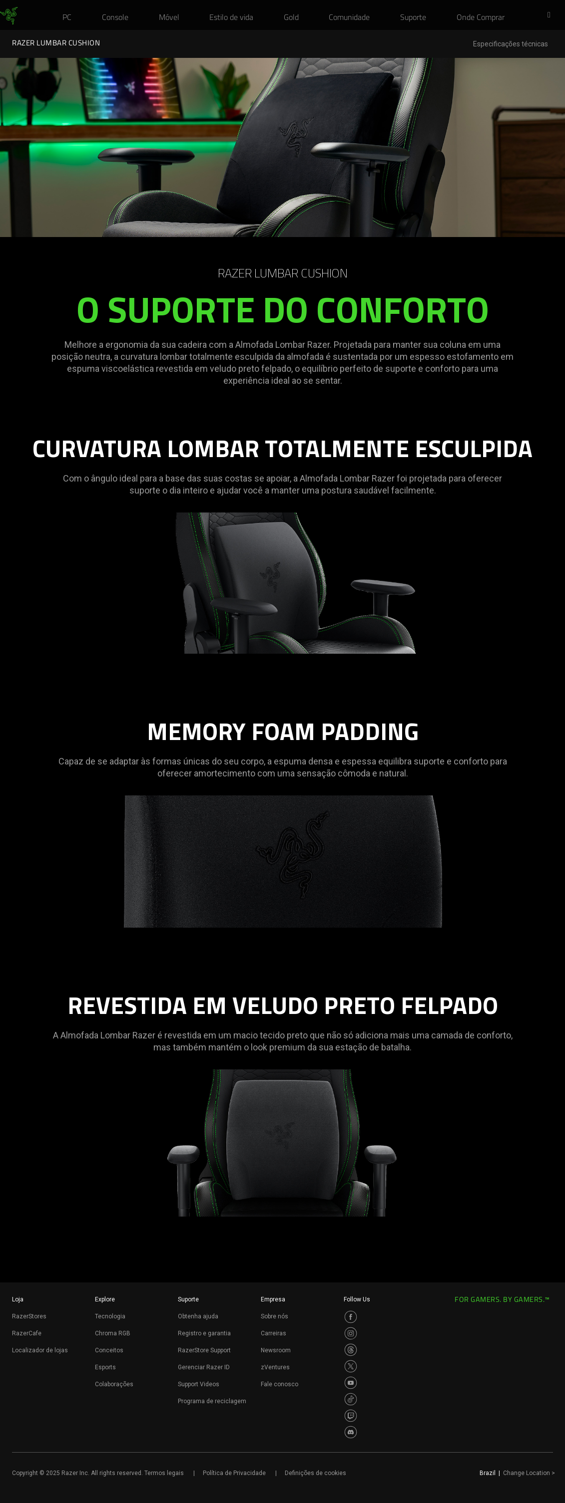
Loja (17, 1299)
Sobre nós (274, 1316)
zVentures (275, 1367)
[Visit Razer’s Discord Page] (351, 1432)
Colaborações (114, 1384)
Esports (105, 1367)
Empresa (273, 1299)
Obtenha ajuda (198, 1316)
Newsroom (276, 1350)
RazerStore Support (204, 1350)
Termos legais (164, 1473)
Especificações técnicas (510, 44)
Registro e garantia (204, 1333)
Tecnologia (110, 1316)
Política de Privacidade (234, 1473)
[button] (552, 15)
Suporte (188, 1299)
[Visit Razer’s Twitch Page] (351, 1416)
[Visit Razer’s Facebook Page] (351, 1317)
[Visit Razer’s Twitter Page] (351, 1366)
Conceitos (109, 1350)
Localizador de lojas (40, 1350)
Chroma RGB (112, 1333)
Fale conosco (279, 1384)
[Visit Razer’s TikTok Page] (351, 1399)
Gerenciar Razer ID (204, 1367)
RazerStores (29, 1316)
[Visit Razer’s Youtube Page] (351, 1383)
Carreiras (273, 1333)
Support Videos (198, 1384)
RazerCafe (26, 1333)
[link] (8, 16)
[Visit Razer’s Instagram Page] (351, 1333)
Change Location (529, 1473)
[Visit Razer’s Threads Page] (351, 1350)
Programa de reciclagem (212, 1401)
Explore (105, 1299)
